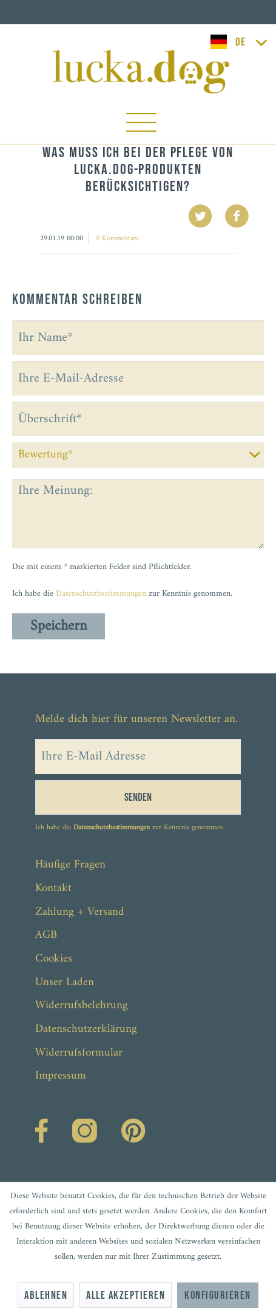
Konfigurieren (217, 1295)
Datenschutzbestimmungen (101, 593)
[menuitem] (141, 125)
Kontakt (53, 888)
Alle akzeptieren (125, 1295)
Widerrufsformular (79, 1053)
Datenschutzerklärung (86, 1029)
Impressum (60, 1076)
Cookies (53, 959)
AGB (46, 935)
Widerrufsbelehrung (81, 1006)
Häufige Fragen (70, 865)
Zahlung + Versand (79, 912)
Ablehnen (45, 1295)
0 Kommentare (117, 238)
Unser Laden (64, 982)
